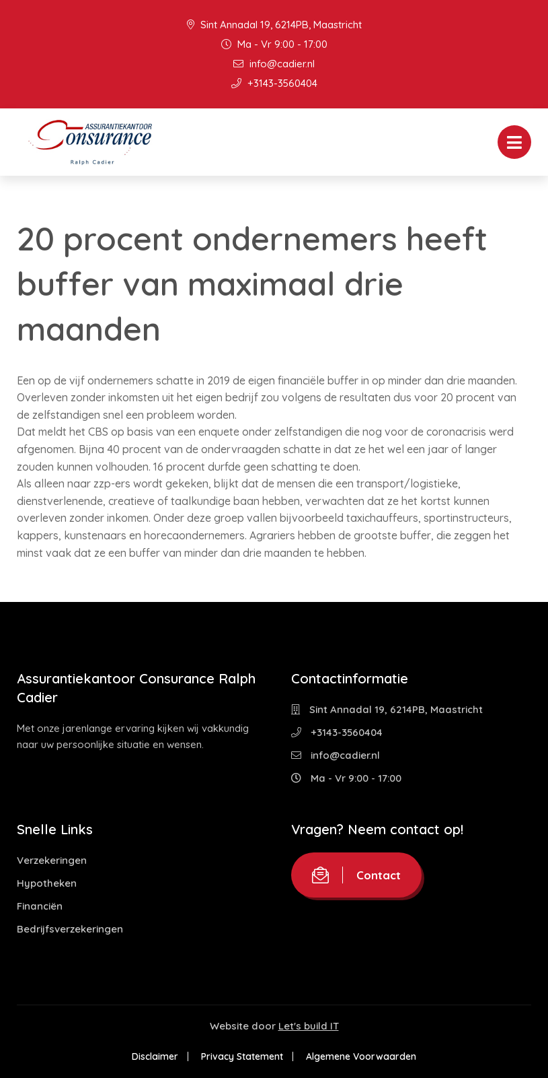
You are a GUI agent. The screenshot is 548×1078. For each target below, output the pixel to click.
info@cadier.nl (274, 63)
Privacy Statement (242, 1056)
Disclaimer (155, 1056)
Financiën (40, 906)
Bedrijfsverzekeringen (70, 928)
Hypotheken (47, 883)
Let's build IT (308, 1025)
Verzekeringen (52, 860)
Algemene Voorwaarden (361, 1056)
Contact (356, 875)
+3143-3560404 (274, 83)
